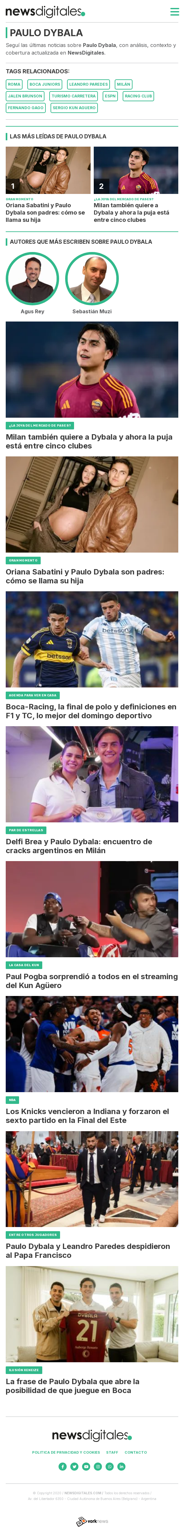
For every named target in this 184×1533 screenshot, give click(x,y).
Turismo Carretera (73, 96)
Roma (14, 84)
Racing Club (138, 96)
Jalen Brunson (25, 96)
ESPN (110, 96)
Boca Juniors (45, 84)
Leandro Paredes (88, 84)
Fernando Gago (26, 107)
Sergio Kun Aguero (74, 107)
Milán (123, 84)
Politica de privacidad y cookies (66, 1452)
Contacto (136, 1452)
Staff (112, 1452)
